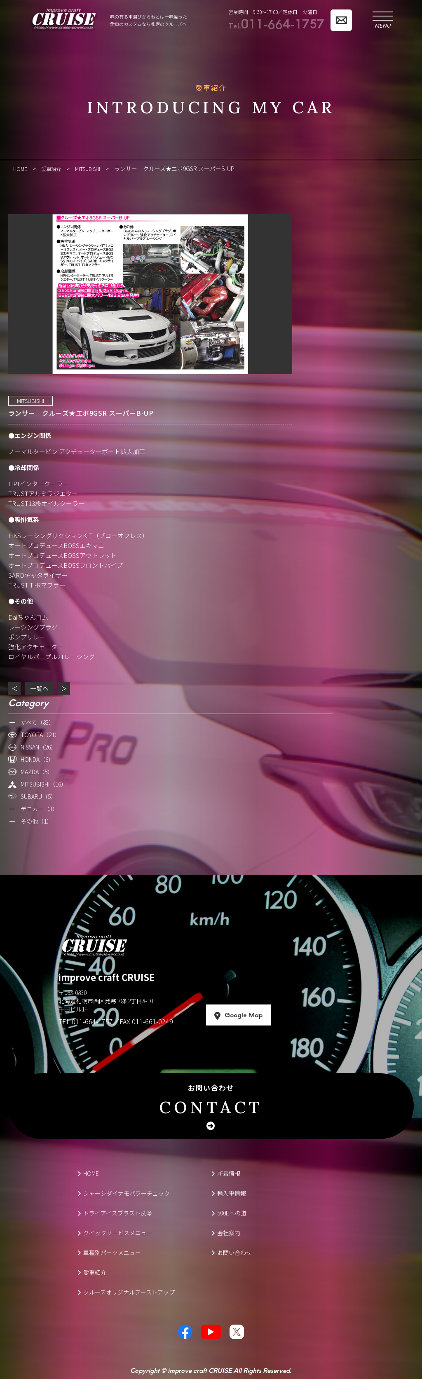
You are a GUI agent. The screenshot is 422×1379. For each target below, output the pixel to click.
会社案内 (225, 1232)
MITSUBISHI (30, 400)
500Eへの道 (228, 1212)
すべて (37, 722)
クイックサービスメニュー (114, 1232)
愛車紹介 (91, 1272)
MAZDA (37, 771)
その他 (36, 821)
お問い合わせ (211, 1101)
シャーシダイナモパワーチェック (123, 1193)
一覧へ (39, 688)
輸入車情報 (228, 1193)
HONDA (37, 759)
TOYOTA (40, 734)
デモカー (39, 808)
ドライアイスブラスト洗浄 (114, 1212)
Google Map (268, 1015)
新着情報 (225, 1173)
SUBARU (38, 796)
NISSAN (38, 746)
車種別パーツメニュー (109, 1252)
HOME (88, 1173)
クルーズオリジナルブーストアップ (126, 1292)
